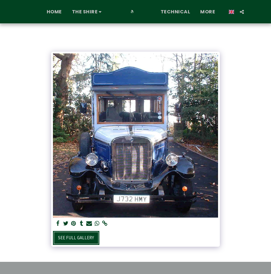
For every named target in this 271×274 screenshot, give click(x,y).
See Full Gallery (76, 237)
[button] (87, 12)
